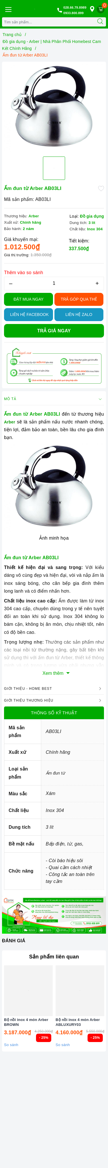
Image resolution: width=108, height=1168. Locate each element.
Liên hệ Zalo (78, 314)
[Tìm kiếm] (100, 22)
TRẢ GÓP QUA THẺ (79, 299)
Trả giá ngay (54, 330)
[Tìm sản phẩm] (48, 22)
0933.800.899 (73, 13)
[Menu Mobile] (8, 8)
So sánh (11, 1045)
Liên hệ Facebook (29, 314)
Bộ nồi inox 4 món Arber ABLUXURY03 (78, 1022)
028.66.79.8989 (74, 7)
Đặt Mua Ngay (28, 299)
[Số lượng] (54, 283)
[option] (54, 108)
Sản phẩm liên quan (54, 957)
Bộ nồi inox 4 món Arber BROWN (26, 1022)
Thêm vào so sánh (23, 272)
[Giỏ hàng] (101, 9)
